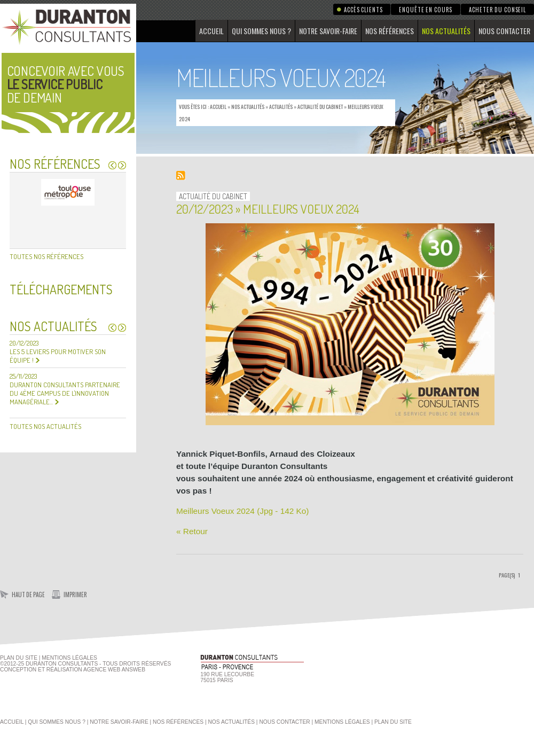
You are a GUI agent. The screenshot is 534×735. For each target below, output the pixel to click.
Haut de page (28, 594)
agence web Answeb (114, 670)
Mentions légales (342, 722)
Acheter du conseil (497, 9)
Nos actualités (446, 30)
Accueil (211, 30)
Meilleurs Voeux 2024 (242, 510)
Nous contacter (504, 30)
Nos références (389, 30)
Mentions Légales (69, 658)
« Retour (192, 531)
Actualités (281, 107)
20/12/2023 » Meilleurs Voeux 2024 (267, 208)
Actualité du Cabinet (320, 107)
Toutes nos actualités (45, 426)
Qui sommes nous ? (261, 30)
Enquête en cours (425, 9)
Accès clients (363, 9)
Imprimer (75, 594)
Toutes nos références (46, 256)
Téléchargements (61, 289)
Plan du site (18, 658)
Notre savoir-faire (328, 30)
